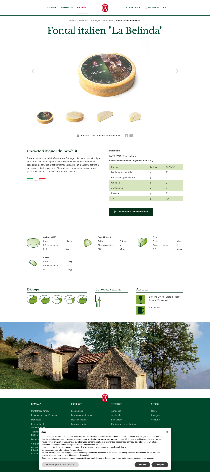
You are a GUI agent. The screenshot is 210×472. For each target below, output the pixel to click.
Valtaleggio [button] (67, 8)
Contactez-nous (132, 8)
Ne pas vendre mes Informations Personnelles (61, 450)
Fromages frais (78, 424)
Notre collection (79, 419)
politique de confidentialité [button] (78, 455)
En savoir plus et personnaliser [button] (60, 464)
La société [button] (51, 8)
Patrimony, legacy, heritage (124, 424)
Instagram (156, 415)
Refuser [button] (142, 464)
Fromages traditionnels (102, 20)
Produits (81, 8)
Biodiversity (116, 419)
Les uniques (77, 411)
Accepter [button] (160, 464)
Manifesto (36, 419)
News (154, 411)
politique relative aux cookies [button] (149, 439)
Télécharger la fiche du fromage (131, 211)
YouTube (155, 419)
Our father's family (40, 411)
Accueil (72, 20)
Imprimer (83, 135)
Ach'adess (116, 411)
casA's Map (116, 415)
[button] (152, 8)
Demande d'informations (106, 135)
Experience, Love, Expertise (44, 415)
